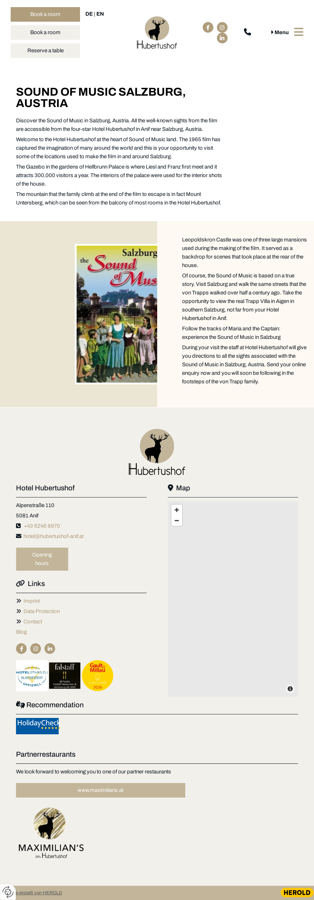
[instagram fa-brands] (222, 27)
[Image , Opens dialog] (51, 833)
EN (100, 14)
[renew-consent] (8, 892)
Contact (32, 621)
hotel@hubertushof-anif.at (53, 536)
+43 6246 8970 (42, 526)
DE (89, 14)
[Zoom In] (176, 510)
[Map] (233, 599)
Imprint (31, 601)
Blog (21, 632)
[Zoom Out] (176, 520)
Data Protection (41, 611)
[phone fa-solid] (247, 32)
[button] (45, 14)
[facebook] (208, 27)
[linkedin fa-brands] (222, 38)
